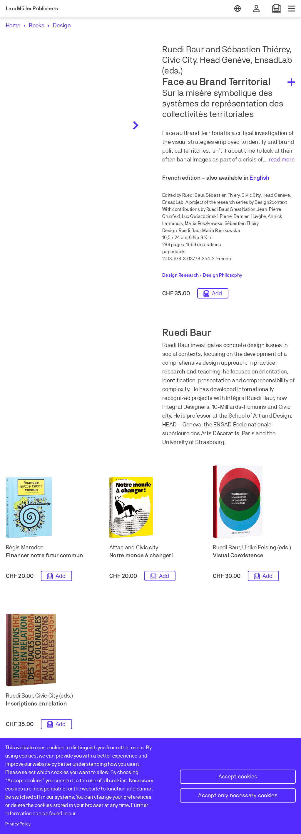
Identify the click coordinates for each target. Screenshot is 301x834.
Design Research (180, 275)
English (259, 177)
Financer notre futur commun (44, 555)
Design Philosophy (222, 275)
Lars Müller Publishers (32, 8)
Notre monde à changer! (141, 555)
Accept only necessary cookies (237, 795)
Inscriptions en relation (36, 703)
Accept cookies (237, 776)
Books (36, 25)
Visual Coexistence (238, 555)
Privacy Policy (18, 824)
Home (13, 25)
